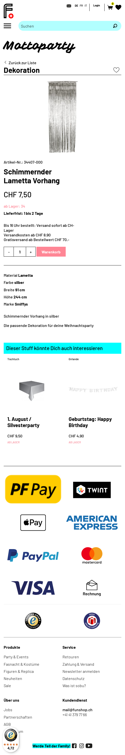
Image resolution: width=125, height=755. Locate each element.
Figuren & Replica (19, 671)
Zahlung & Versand (78, 664)
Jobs (8, 709)
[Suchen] (115, 26)
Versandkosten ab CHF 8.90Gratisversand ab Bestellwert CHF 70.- (36, 237)
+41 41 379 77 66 (74, 714)
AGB (7, 724)
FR (81, 5)
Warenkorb (51, 251)
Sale (7, 685)
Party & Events (16, 656)
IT (86, 5)
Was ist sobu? (74, 685)
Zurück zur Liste (22, 62)
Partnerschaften (18, 717)
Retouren (70, 656)
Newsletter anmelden (81, 671)
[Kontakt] (67, 5)
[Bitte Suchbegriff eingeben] (63, 26)
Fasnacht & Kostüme (21, 664)
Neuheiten (13, 678)
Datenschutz (73, 678)
